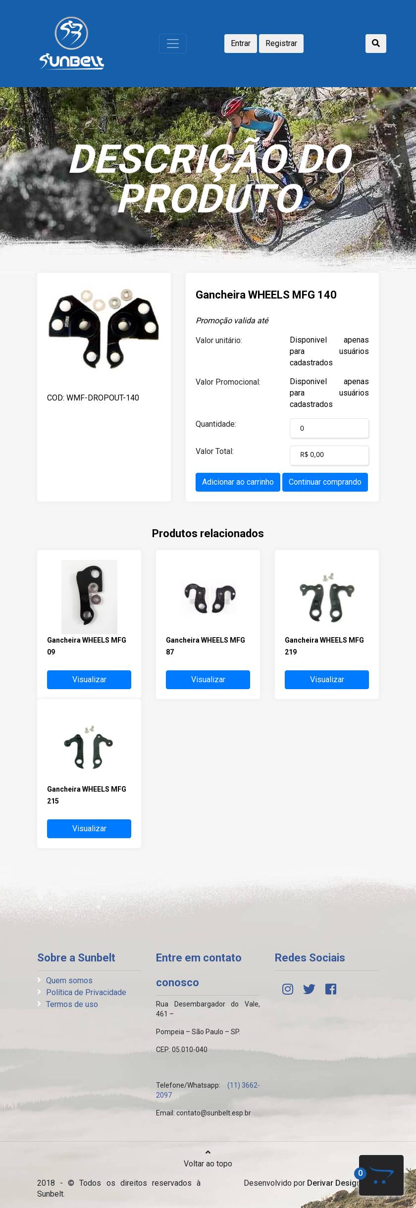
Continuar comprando (325, 482)
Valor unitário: (219, 340)
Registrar (281, 43)
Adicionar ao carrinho (238, 482)
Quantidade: (216, 424)
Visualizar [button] (89, 679)
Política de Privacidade (86, 992)
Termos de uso (72, 1004)
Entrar (241, 43)
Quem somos (69, 980)
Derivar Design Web (343, 1183)
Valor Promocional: (228, 382)
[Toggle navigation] (173, 43)
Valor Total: (215, 451)
